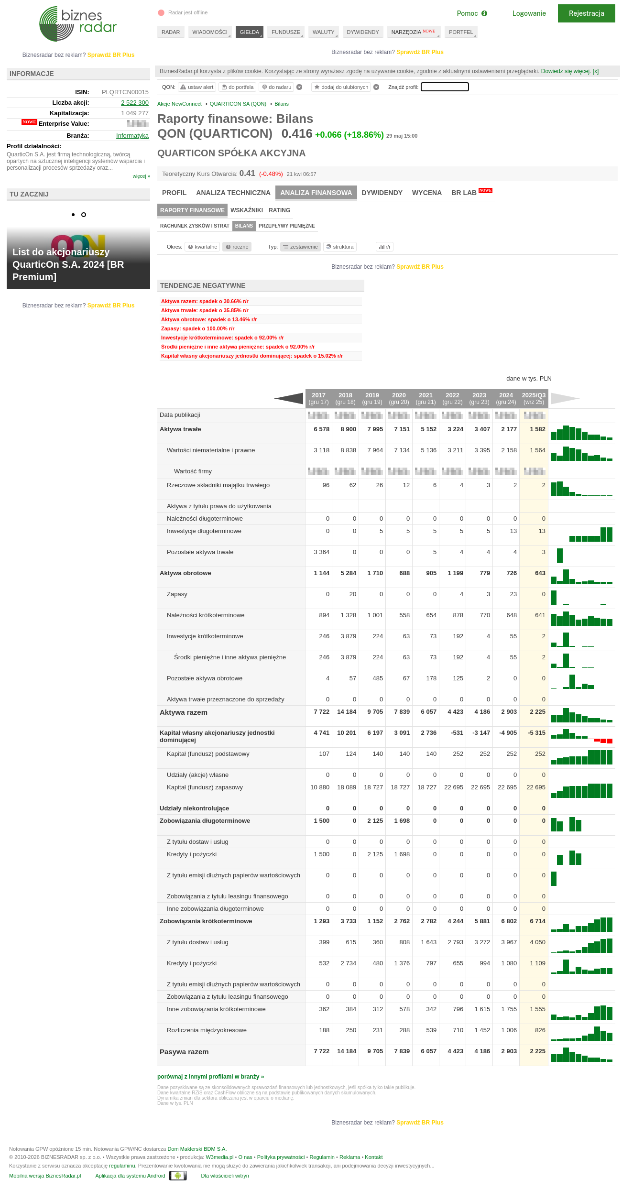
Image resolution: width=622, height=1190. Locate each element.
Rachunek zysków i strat (194, 226)
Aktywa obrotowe (185, 573)
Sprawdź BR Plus (420, 52)
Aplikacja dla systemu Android (130, 1176)
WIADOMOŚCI (210, 32)
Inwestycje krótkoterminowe (205, 636)
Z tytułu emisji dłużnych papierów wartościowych (233, 875)
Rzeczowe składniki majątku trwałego (218, 485)
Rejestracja (586, 13)
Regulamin (322, 1157)
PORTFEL (461, 32)
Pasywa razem (184, 1052)
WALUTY (323, 32)
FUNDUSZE (286, 32)
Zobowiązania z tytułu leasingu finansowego (227, 896)
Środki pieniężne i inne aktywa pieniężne (230, 657)
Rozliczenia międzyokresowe (207, 1030)
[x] (596, 71)
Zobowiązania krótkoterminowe (206, 921)
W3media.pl (219, 1157)
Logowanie (529, 13)
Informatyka (132, 135)
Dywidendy (382, 193)
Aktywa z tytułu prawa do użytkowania (219, 506)
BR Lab (471, 192)
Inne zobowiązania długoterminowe (215, 908)
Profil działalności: (34, 146)
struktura (339, 247)
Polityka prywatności (281, 1157)
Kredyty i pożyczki (192, 854)
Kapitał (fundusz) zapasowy (205, 787)
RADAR (171, 32)
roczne (236, 247)
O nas (245, 1157)
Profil (174, 193)
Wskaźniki (246, 210)
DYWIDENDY (363, 32)
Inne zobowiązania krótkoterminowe (216, 1009)
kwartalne (202, 247)
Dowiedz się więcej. (566, 71)
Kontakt (373, 1157)
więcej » (141, 176)
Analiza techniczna (233, 193)
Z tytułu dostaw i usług (198, 841)
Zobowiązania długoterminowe (205, 820)
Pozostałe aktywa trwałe (200, 552)
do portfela (237, 87)
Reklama (349, 1157)
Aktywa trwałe (180, 429)
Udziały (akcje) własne (198, 774)
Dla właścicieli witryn (225, 1176)
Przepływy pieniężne (287, 226)
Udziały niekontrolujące (194, 808)
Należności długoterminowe (205, 518)
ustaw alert (196, 87)
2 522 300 (135, 102)
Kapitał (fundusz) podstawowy (208, 753)
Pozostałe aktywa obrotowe (204, 678)
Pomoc (472, 13)
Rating (279, 210)
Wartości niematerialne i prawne (211, 450)
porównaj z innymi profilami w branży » (210, 1076)
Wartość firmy (193, 471)
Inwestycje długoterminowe (204, 531)
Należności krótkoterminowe (206, 615)
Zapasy (177, 594)
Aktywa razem (183, 712)
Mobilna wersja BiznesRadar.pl (45, 1176)
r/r (384, 247)
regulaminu (122, 1165)
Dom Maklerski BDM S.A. (197, 1149)
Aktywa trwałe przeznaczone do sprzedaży (225, 699)
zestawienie (300, 247)
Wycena (427, 193)
